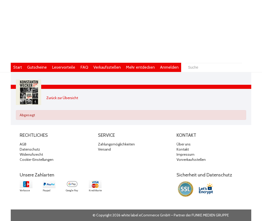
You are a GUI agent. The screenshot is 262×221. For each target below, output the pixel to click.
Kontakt (183, 149)
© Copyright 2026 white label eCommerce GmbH (131, 215)
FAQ (84, 67)
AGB (23, 144)
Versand (104, 149)
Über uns (184, 144)
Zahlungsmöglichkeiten (116, 144)
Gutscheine (37, 67)
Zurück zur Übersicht (62, 98)
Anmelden (169, 67)
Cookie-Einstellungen (36, 159)
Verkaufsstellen (107, 67)
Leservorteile (63, 67)
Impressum (185, 154)
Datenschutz (30, 149)
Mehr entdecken (140, 67)
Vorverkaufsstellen (191, 159)
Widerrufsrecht (31, 154)
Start (17, 67)
